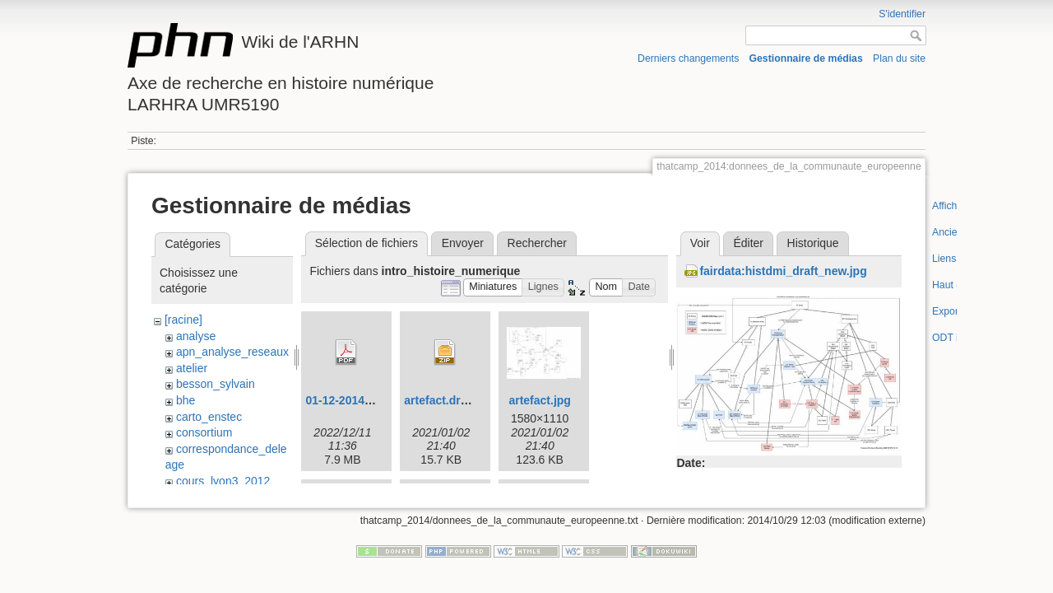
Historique (813, 243)
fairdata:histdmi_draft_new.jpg (782, 271)
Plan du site (899, 58)
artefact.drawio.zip (454, 400)
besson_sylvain (215, 383)
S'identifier (902, 14)
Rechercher (537, 243)
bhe (185, 400)
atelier (191, 368)
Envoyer (463, 243)
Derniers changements (688, 58)
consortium (204, 432)
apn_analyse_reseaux (232, 351)
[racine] (183, 319)
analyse (196, 336)
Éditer (748, 243)
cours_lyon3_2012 (223, 481)
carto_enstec (209, 416)
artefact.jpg (539, 400)
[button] (493, 287)
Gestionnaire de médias (806, 58)
